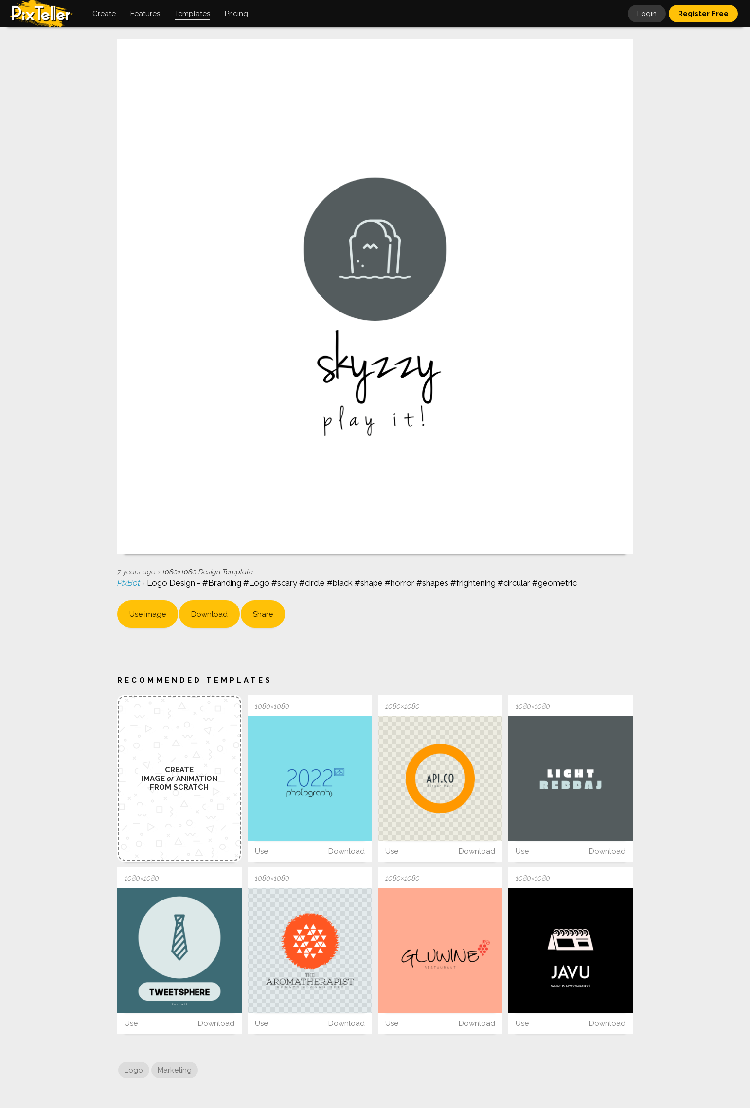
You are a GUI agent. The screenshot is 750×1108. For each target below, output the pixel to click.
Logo (134, 1070)
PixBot (129, 583)
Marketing (175, 1070)
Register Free (703, 13)
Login (647, 13)
